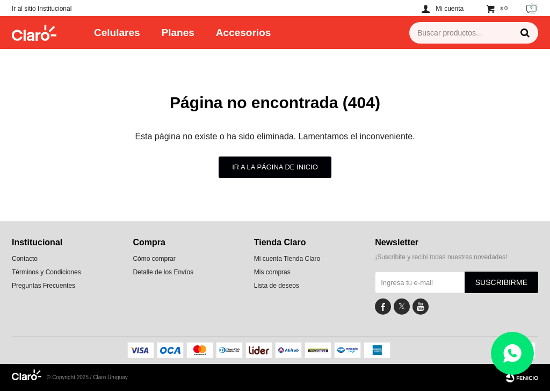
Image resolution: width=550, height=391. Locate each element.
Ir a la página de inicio (275, 167)
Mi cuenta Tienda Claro (287, 258)
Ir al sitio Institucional (41, 8)
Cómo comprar (154, 258)
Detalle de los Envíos (163, 272)
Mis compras (272, 272)
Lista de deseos (276, 285)
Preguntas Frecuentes (43, 285)
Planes (178, 32)
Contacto (25, 258)
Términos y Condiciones (46, 272)
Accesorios (243, 32)
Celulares (117, 32)
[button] (524, 33)
